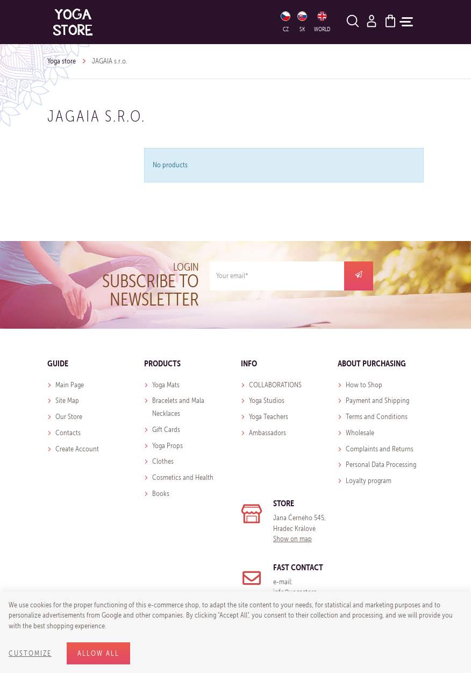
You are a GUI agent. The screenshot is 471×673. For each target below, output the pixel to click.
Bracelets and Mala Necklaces (178, 407)
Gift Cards (166, 429)
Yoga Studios (266, 400)
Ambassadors (267, 432)
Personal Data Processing (381, 464)
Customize (30, 653)
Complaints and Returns (379, 449)
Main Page (69, 384)
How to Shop (364, 384)
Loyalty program (368, 480)
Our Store (68, 416)
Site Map (67, 400)
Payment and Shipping (377, 400)
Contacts (68, 432)
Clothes (163, 461)
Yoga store (61, 61)
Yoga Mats (166, 384)
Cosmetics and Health (182, 477)
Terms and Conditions (377, 416)
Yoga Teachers (268, 416)
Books (160, 493)
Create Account (77, 449)
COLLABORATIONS (275, 384)
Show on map (292, 538)
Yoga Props (167, 445)
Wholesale (360, 432)
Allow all (98, 653)
